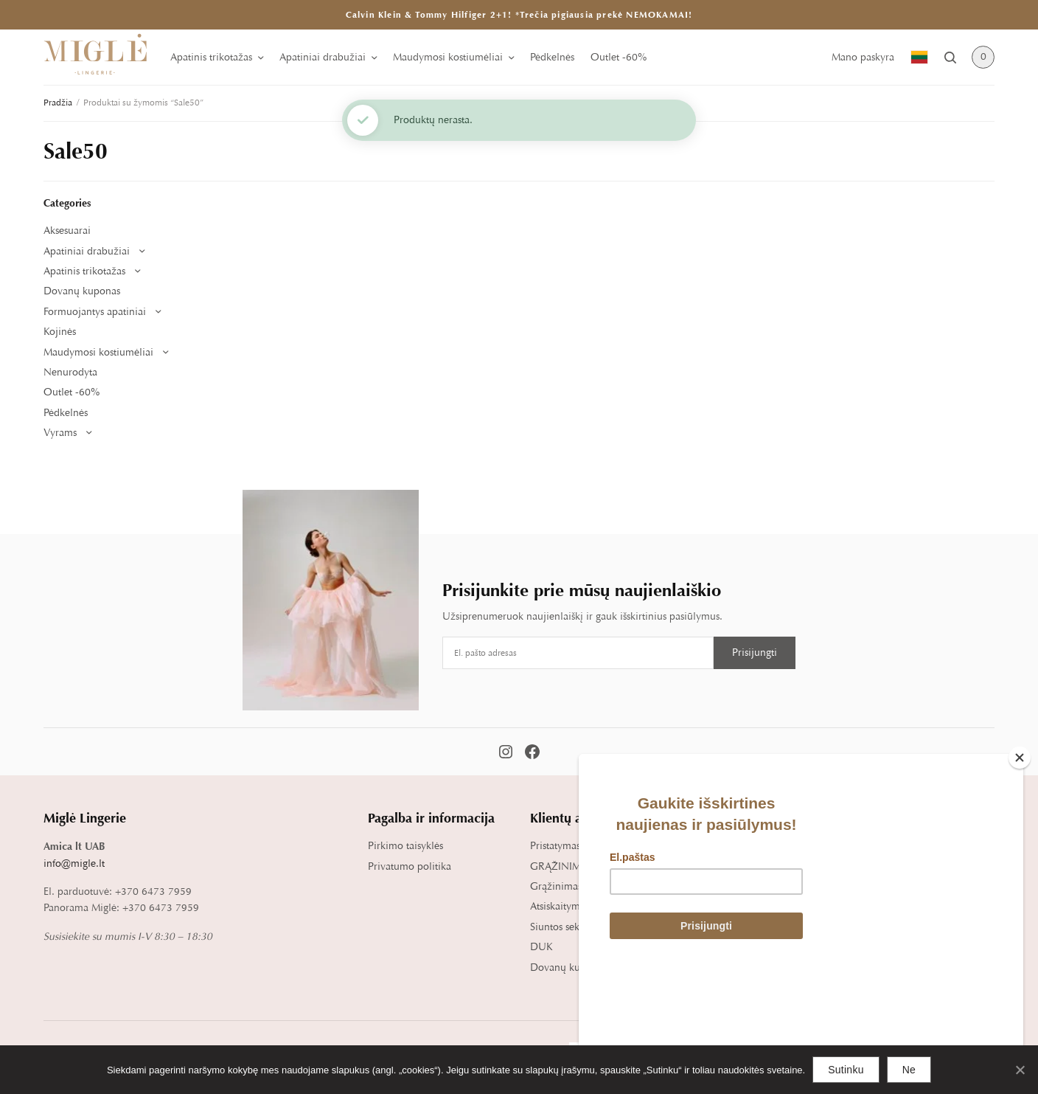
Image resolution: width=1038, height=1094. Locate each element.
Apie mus (875, 846)
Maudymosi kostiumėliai (448, 57)
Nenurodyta (70, 372)
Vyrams (60, 433)
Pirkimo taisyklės (405, 846)
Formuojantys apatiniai (94, 312)
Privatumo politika (409, 866)
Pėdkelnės (552, 57)
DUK (541, 947)
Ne (909, 1070)
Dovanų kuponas (81, 291)
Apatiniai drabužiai (322, 57)
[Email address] (578, 653)
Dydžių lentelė (725, 846)
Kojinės (59, 332)
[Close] (1020, 862)
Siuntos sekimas (565, 927)
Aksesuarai (67, 231)
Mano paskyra (863, 57)
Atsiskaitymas (559, 906)
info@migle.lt (74, 863)
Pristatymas (555, 846)
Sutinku (845, 1070)
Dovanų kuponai (568, 967)
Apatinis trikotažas (211, 57)
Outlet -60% (619, 57)
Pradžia (57, 102)
